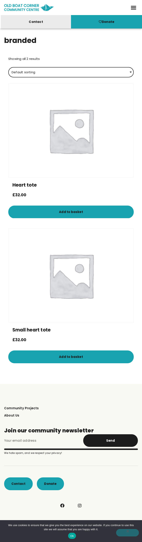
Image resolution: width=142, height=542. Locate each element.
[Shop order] (71, 74)
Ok (72, 535)
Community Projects (21, 409)
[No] (127, 532)
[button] (133, 7)
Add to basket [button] (71, 213)
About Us (11, 417)
